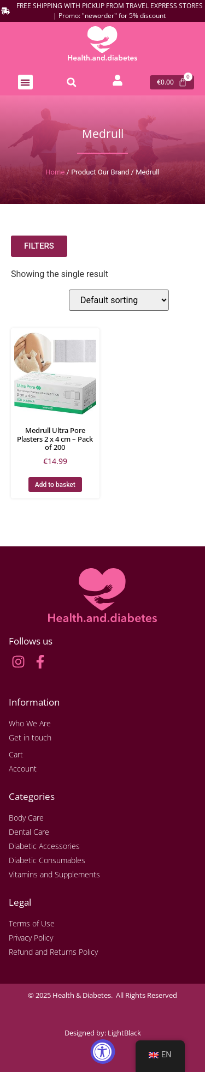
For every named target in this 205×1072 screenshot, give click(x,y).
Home (55, 172)
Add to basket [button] (55, 485)
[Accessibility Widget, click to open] (102, 1051)
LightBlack (124, 1033)
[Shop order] (119, 300)
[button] (25, 82)
